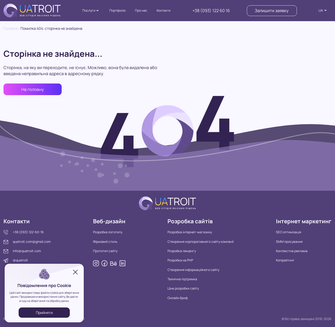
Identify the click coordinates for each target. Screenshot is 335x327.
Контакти (164, 10)
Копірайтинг (285, 260)
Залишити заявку (272, 10)
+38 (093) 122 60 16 (211, 10)
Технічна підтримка (182, 279)
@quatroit (20, 260)
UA (320, 10)
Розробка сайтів (190, 221)
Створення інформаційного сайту (193, 269)
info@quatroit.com (27, 251)
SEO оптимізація (288, 232)
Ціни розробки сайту (183, 288)
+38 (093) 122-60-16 (28, 232)
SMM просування (289, 241)
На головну (32, 89)
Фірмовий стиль (105, 241)
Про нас (141, 10)
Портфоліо (117, 10)
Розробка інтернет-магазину (190, 232)
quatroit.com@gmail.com (32, 241)
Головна (10, 28)
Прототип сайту (105, 251)
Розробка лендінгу (182, 251)
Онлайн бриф (178, 298)
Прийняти (44, 312)
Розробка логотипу (107, 232)
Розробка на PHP (180, 260)
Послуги (88, 10)
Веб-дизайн (109, 221)
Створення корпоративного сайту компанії (201, 241)
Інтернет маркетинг (304, 221)
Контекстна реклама (292, 251)
